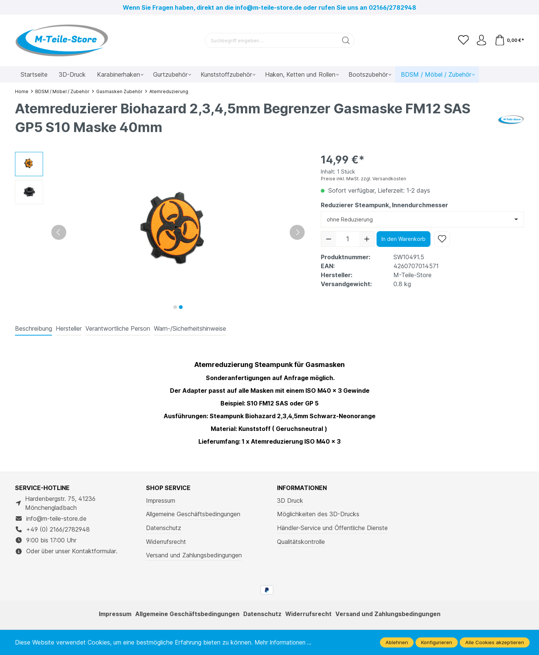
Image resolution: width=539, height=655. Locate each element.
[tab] (33, 329)
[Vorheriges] (58, 232)
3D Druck (290, 500)
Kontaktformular (94, 551)
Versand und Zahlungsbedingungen (194, 555)
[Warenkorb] (509, 40)
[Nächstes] (297, 232)
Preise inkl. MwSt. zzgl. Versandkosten (363, 178)
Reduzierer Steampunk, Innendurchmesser (384, 205)
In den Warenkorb (403, 239)
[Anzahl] (348, 239)
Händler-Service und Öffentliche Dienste (332, 528)
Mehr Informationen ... (285, 642)
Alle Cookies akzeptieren (494, 642)
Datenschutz (163, 528)
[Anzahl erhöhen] (366, 239)
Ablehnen (397, 642)
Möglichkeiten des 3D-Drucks (318, 514)
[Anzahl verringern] (328, 239)
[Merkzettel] (462, 40)
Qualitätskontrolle (301, 541)
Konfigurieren (436, 642)
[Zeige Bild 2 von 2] (181, 307)
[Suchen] (345, 40)
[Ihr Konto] (480, 40)
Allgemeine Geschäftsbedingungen (193, 514)
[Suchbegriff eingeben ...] (270, 40)
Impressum (160, 500)
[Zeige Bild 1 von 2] (175, 307)
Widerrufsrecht (166, 541)
